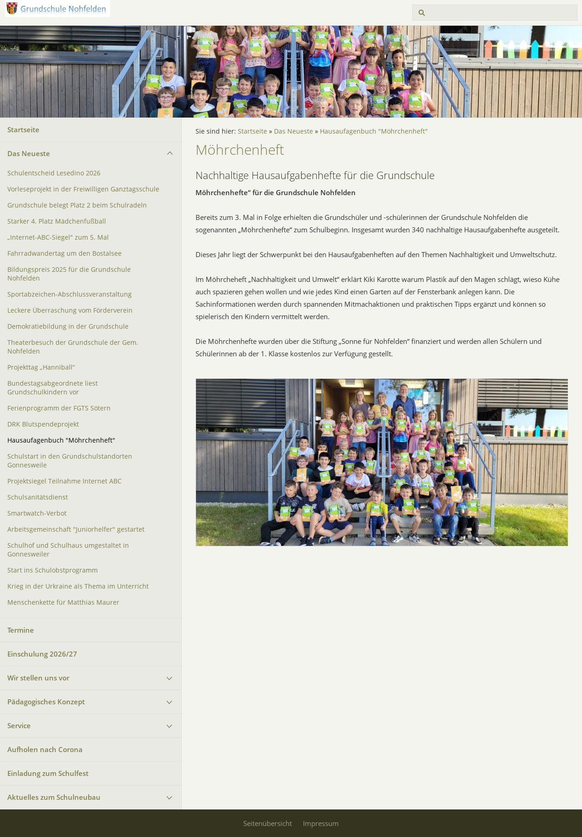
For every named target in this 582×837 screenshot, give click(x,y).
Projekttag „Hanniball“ (41, 367)
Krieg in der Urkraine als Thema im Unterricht (78, 586)
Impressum (321, 823)
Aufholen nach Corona (45, 749)
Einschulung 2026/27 (42, 653)
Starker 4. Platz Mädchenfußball (56, 221)
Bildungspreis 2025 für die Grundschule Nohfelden (69, 273)
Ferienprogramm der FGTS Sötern (59, 408)
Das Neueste (28, 153)
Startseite (23, 129)
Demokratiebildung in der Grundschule (68, 326)
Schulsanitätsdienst (37, 497)
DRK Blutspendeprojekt (43, 424)
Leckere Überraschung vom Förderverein (70, 310)
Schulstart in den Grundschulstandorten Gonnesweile (69, 460)
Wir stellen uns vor (38, 677)
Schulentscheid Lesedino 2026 (54, 173)
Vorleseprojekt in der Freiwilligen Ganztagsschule (83, 189)
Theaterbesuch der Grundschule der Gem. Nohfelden (72, 346)
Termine (20, 630)
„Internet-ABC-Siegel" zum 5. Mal (58, 237)
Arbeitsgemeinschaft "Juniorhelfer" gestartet (76, 529)
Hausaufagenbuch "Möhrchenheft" (61, 440)
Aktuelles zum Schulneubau (54, 797)
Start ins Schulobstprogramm (52, 570)
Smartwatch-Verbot (37, 513)
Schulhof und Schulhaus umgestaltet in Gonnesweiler (68, 549)
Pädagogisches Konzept (46, 701)
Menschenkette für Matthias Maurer (63, 602)
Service (19, 725)
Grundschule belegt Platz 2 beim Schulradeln (77, 205)
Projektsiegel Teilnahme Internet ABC (64, 481)
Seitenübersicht (267, 823)
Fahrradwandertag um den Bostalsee (64, 253)
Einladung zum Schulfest (48, 773)
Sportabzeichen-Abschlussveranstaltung (69, 294)
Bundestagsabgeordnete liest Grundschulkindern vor (52, 387)
